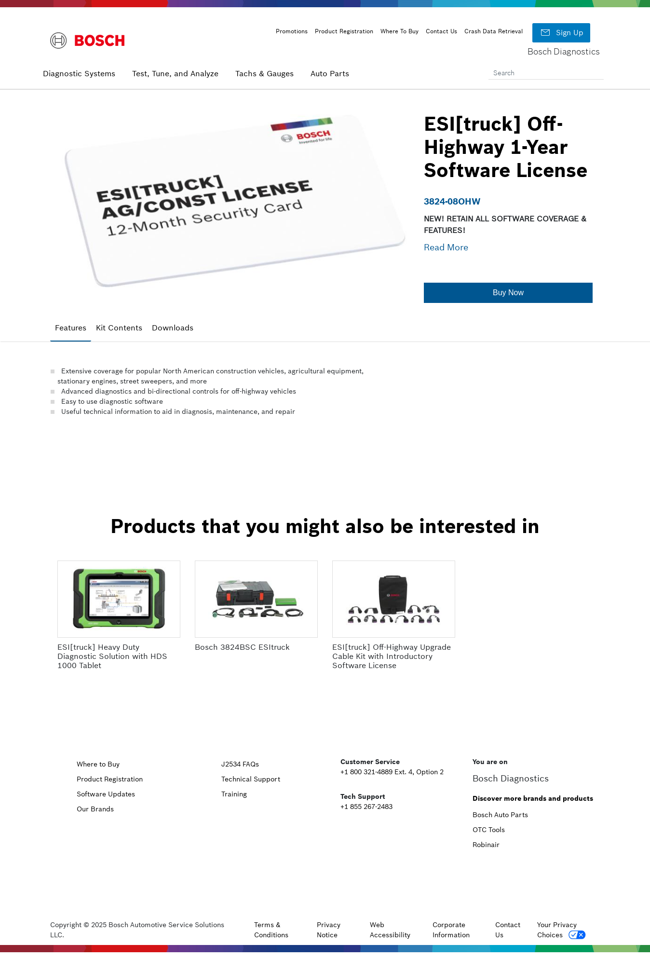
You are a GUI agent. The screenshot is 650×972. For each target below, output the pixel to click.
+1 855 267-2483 (366, 806)
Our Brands (95, 809)
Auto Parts (330, 73)
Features (70, 327)
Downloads (172, 327)
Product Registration (344, 31)
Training (234, 794)
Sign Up (561, 32)
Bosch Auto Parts (500, 814)
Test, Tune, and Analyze (175, 73)
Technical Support (250, 779)
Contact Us (441, 31)
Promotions (292, 31)
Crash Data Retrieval (493, 31)
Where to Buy (98, 764)
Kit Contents (119, 327)
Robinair (486, 844)
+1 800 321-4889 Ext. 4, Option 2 (392, 771)
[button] (508, 293)
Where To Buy (399, 31)
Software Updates (106, 794)
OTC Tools (489, 829)
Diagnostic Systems (79, 73)
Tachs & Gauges (264, 73)
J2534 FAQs (240, 764)
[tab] (70, 328)
